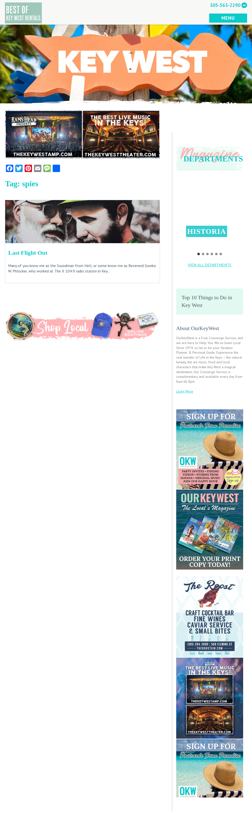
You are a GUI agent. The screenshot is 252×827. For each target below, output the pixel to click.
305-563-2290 (225, 5)
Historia (206, 231)
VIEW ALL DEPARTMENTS (209, 264)
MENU (228, 18)
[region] (209, 216)
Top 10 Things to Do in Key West (207, 301)
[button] (210, 211)
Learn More (184, 391)
